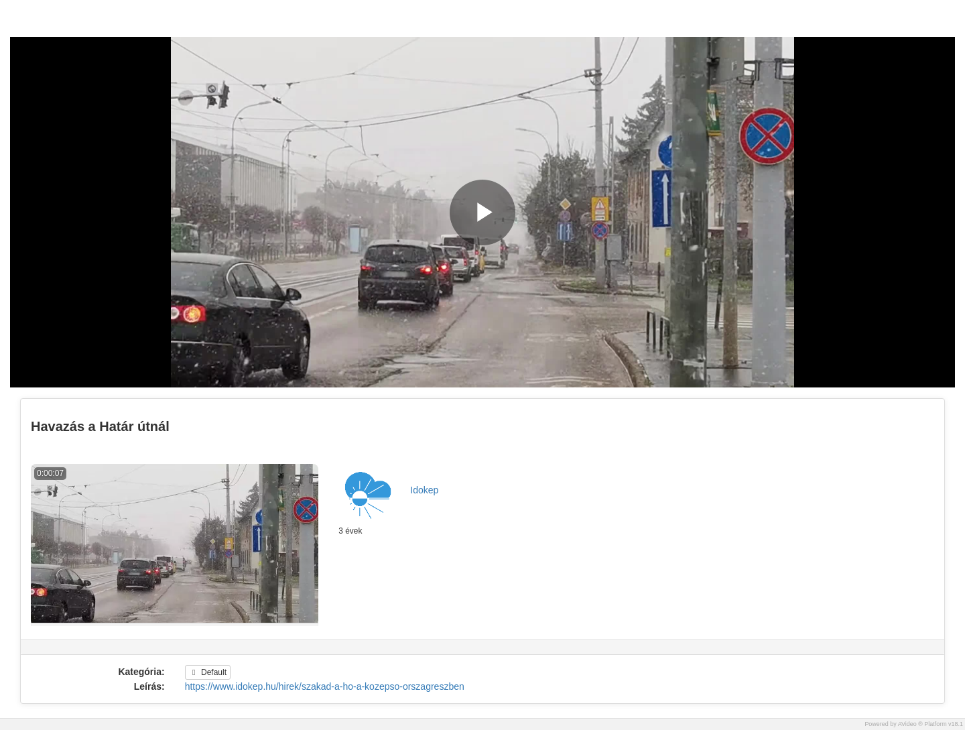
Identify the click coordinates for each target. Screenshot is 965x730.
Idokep (424, 490)
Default (208, 672)
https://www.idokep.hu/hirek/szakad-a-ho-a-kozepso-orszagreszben (324, 686)
